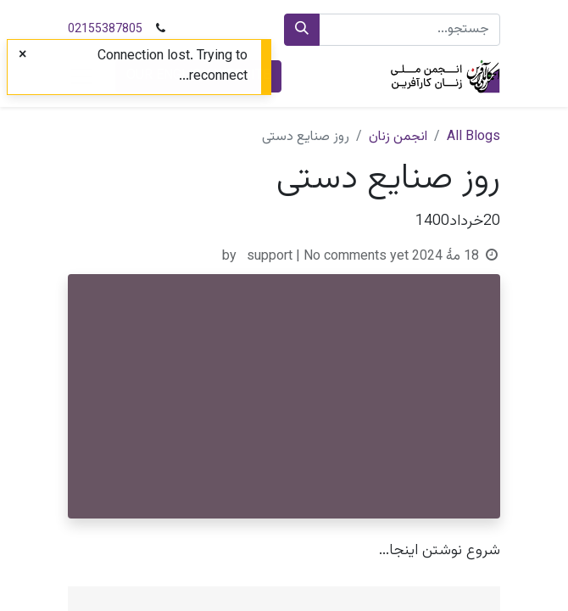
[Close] (22, 56)
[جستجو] (302, 30)
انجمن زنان (398, 137)
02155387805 (105, 29)
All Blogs (473, 137)
